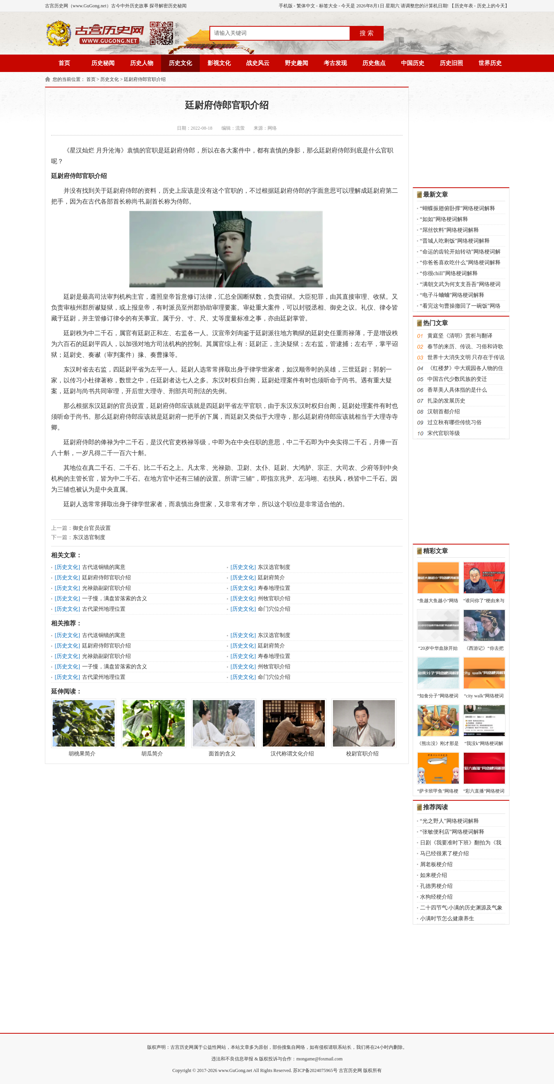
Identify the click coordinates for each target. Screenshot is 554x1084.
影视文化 (219, 63)
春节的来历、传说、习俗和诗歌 (465, 346)
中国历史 (412, 63)
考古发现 (335, 63)
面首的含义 (222, 728)
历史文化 (180, 63)
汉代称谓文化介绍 (292, 728)
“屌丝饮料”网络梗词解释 (449, 230)
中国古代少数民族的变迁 (457, 379)
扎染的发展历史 (446, 401)
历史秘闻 (103, 63)
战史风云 (257, 63)
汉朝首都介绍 (443, 411)
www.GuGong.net (235, 1070)
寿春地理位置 (274, 588)
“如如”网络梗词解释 (444, 219)
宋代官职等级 (443, 433)
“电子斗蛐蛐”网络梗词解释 (452, 295)
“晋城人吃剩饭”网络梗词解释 (455, 241)
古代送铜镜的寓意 (103, 567)
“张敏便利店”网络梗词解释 (452, 832)
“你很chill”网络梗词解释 (449, 273)
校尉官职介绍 (362, 728)
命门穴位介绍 (274, 609)
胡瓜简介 (152, 728)
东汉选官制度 (89, 537)
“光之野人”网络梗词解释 (449, 821)
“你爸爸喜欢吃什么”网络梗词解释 (460, 262)
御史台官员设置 (92, 528)
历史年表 (464, 6)
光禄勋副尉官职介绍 (106, 588)
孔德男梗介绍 (436, 886)
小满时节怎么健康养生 (447, 918)
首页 (64, 63)
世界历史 (490, 63)
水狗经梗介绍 (436, 897)
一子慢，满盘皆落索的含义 (114, 598)
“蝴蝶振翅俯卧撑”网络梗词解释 (457, 208)
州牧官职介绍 (274, 598)
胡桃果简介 (82, 728)
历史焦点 (374, 63)
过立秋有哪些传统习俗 (454, 422)
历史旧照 (451, 63)
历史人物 (141, 63)
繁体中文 (306, 6)
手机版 (286, 6)
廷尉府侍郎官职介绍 (145, 79)
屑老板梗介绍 (436, 864)
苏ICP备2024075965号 (315, 1070)
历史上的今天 (491, 6)
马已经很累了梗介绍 (444, 853)
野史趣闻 (296, 63)
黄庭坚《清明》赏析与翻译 (459, 336)
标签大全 (328, 6)
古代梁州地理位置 (103, 609)
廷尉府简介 (271, 578)
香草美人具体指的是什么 (457, 390)
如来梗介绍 (433, 875)
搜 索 (367, 33)
